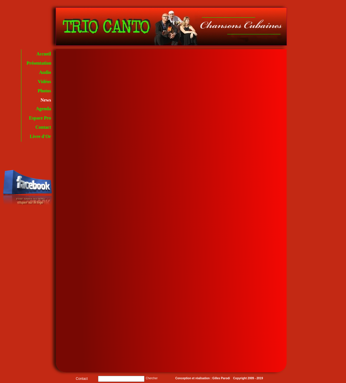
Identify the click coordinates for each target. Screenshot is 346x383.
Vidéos (44, 81)
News (46, 100)
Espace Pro (40, 117)
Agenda (43, 108)
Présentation (39, 63)
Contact (43, 127)
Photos (44, 90)
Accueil (43, 53)
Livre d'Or (40, 136)
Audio (45, 72)
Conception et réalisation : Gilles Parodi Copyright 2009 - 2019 (219, 378)
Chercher (151, 378)
